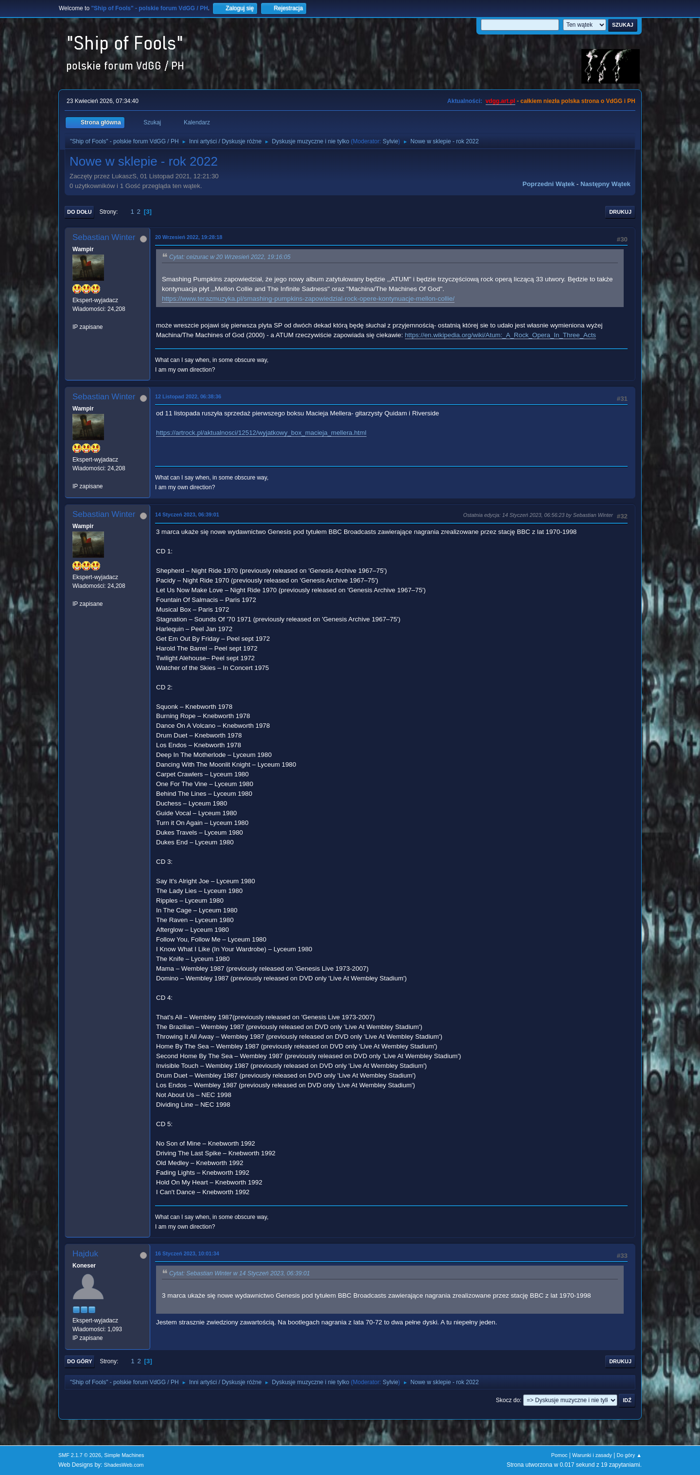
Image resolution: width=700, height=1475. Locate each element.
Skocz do (508, 1400)
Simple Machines (124, 1455)
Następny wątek (605, 184)
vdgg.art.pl (500, 101)
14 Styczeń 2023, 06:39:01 (187, 514)
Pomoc (559, 1455)
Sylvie (390, 141)
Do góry (79, 1361)
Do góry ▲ (629, 1455)
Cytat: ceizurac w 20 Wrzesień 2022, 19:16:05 (230, 257)
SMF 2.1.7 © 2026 (79, 1455)
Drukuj (620, 212)
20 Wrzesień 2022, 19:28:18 (188, 237)
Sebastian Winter (103, 237)
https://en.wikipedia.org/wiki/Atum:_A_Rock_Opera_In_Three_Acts (500, 335)
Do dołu (79, 212)
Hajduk (85, 1253)
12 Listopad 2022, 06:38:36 (188, 396)
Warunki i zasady (592, 1455)
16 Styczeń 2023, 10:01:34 (187, 1253)
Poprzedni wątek (549, 184)
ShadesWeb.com (124, 1465)
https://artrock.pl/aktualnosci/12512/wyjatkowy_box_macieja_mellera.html (261, 432)
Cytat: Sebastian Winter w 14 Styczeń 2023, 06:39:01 (239, 1273)
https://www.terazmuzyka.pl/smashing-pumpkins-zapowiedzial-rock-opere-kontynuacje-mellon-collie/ (308, 298)
